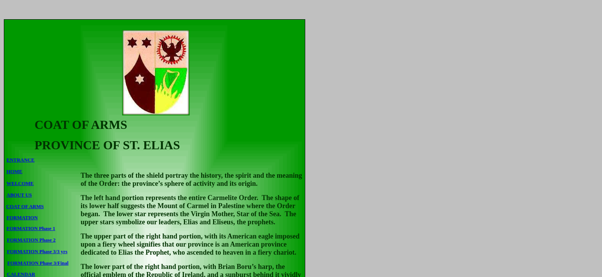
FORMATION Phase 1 (31, 228)
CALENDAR (21, 274)
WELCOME (20, 183)
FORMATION (22, 217)
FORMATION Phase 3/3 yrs (37, 251)
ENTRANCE (21, 160)
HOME (14, 171)
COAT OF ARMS (25, 206)
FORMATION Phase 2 (31, 240)
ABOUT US (19, 195)
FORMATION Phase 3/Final (37, 263)
